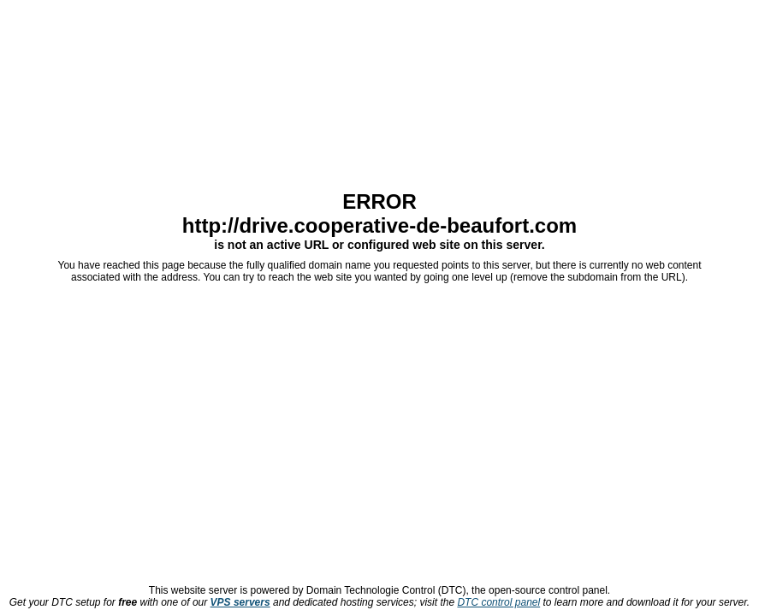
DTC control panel (498, 602)
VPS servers (240, 602)
